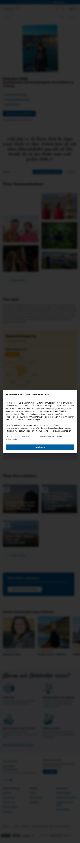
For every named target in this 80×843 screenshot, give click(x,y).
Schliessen (40, 447)
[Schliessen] (73, 394)
